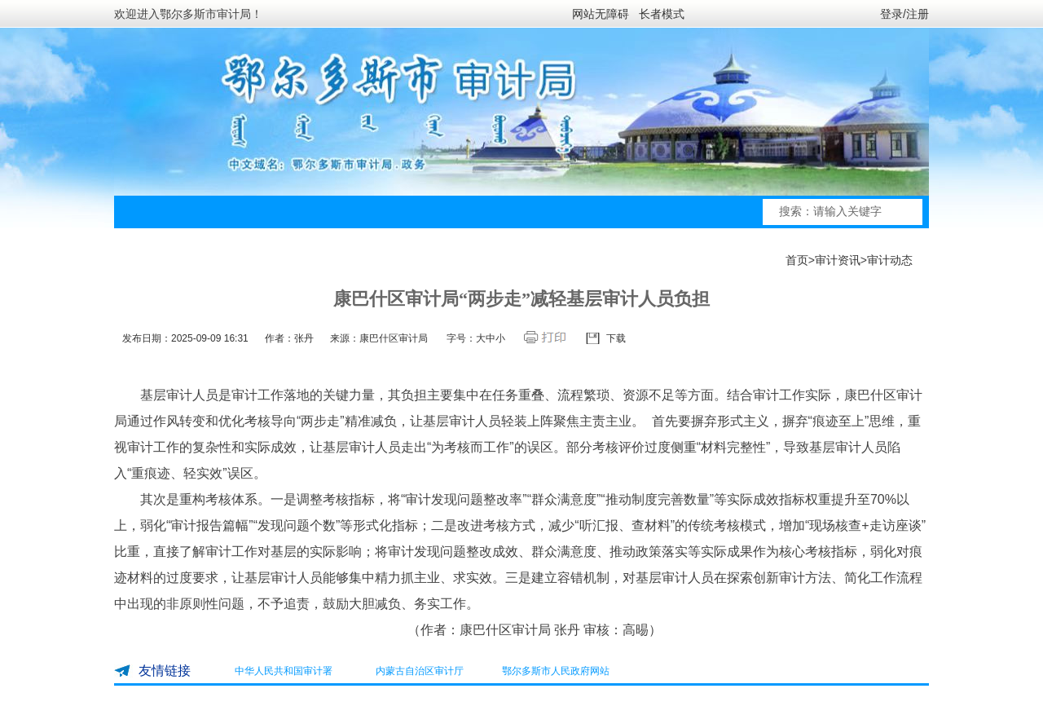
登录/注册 (904, 13)
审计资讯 (837, 260)
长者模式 (661, 13)
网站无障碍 (600, 13)
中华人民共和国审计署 (283, 671)
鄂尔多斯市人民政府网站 (556, 671)
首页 (797, 260)
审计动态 (890, 260)
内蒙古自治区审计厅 (420, 671)
